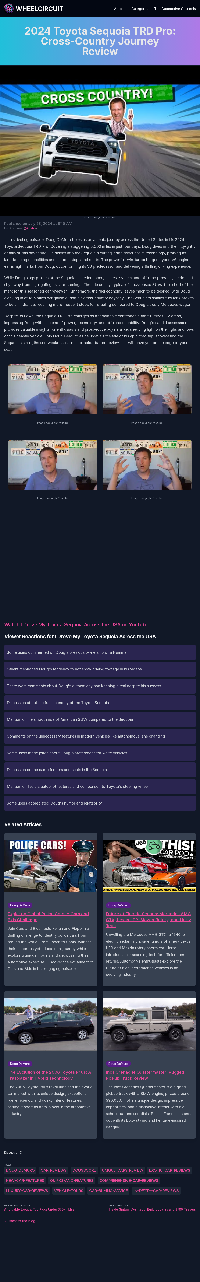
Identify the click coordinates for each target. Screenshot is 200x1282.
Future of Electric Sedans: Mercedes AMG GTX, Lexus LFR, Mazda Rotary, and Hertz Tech (148, 919)
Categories (140, 9)
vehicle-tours (68, 1190)
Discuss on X (13, 1152)
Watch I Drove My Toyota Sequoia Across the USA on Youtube (76, 624)
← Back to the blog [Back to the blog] (19, 1221)
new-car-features (25, 1180)
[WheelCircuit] (33, 8)
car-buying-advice (108, 1190)
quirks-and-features (71, 1180)
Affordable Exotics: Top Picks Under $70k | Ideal (39, 1209)
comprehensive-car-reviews (128, 1180)
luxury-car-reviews (27, 1190)
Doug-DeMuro (20, 1170)
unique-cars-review (122, 1170)
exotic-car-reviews (169, 1170)
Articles (120, 9)
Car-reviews (54, 1170)
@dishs (30, 228)
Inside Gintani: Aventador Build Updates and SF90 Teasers (152, 1209)
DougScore (84, 1170)
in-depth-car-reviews (156, 1190)
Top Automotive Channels (175, 9)
